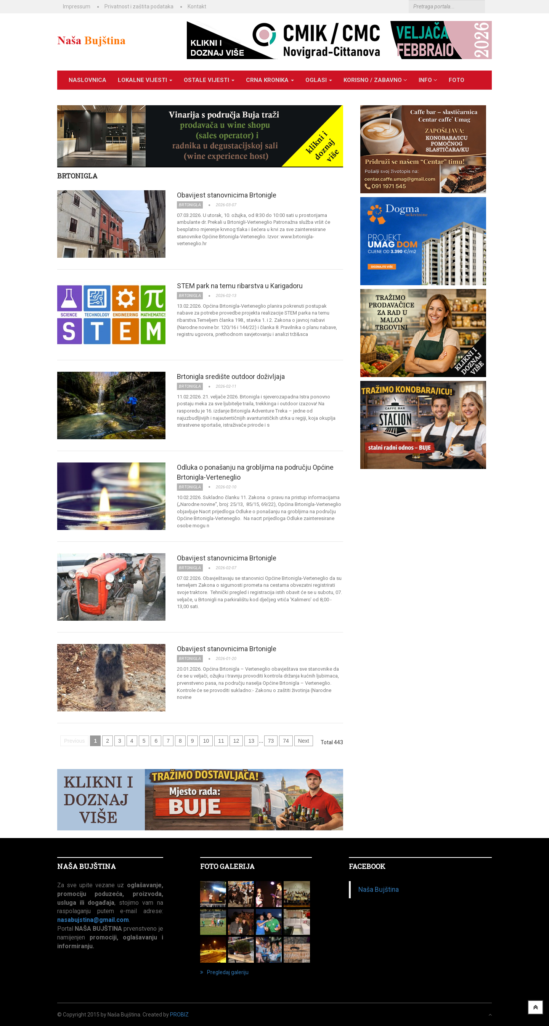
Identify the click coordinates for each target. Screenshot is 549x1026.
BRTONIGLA (77, 175)
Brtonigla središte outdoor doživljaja (231, 377)
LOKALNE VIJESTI (145, 80)
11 (221, 741)
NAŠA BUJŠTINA (86, 866)
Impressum (76, 6)
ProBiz (179, 1015)
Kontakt (197, 6)
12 (236, 741)
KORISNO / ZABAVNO (375, 80)
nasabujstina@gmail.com (93, 919)
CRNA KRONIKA (270, 80)
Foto (456, 80)
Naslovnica (87, 80)
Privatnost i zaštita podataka (138, 6)
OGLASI (318, 80)
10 (206, 741)
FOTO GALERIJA (227, 866)
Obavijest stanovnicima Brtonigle (226, 195)
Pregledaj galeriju (224, 972)
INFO (428, 80)
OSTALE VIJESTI (209, 80)
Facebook (367, 866)
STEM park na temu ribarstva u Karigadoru (240, 286)
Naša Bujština (378, 889)
